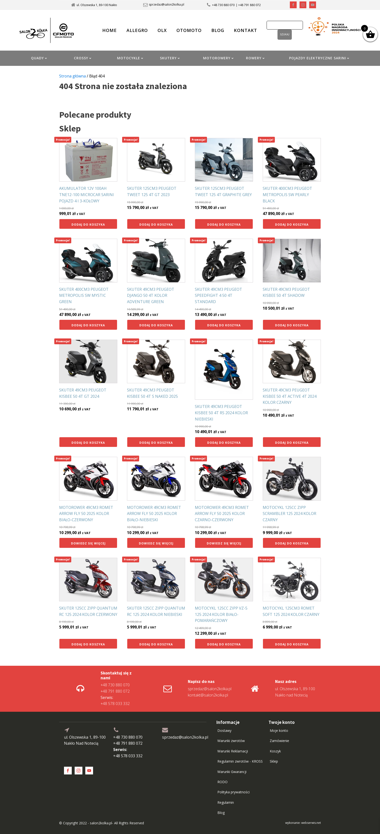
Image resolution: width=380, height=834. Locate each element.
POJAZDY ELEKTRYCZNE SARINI (319, 58)
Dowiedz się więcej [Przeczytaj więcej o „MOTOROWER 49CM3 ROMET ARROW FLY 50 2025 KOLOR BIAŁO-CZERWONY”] (88, 543)
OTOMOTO (189, 30)
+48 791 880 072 (115, 691)
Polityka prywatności (233, 792)
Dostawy (224, 730)
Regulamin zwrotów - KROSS (240, 761)
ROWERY (255, 58)
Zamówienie (279, 740)
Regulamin (225, 802)
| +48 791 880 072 (248, 5)
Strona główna (72, 76)
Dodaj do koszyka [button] (88, 224)
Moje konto (279, 730)
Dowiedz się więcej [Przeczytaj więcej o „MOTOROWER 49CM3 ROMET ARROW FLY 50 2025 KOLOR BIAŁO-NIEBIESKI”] (156, 543)
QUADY (39, 58)
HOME (109, 30)
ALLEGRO (137, 30)
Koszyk (275, 751)
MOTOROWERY (218, 58)
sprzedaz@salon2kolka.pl (166, 5)
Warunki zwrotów (231, 740)
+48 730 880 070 (223, 5)
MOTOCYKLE (130, 58)
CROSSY (82, 58)
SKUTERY (170, 58)
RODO (222, 782)
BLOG (217, 30)
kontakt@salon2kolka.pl (208, 695)
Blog (221, 812)
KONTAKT (245, 30)
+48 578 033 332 (115, 700)
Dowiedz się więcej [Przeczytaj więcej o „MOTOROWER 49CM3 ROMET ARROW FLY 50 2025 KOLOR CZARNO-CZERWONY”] (224, 543)
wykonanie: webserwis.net (303, 823)
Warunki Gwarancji (231, 771)
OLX (162, 30)
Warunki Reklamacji (232, 751)
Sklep (274, 761)
